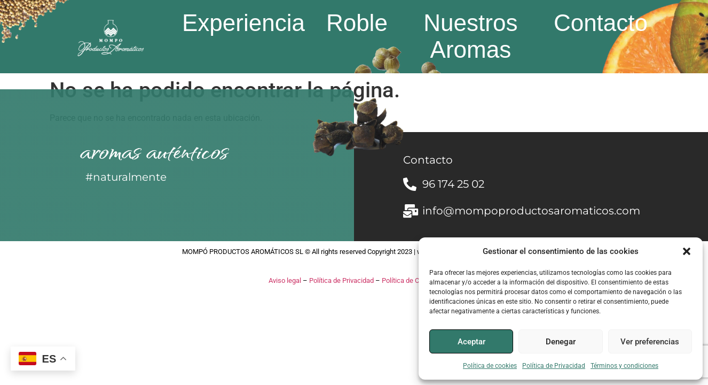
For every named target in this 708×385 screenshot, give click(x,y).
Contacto (601, 23)
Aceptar (471, 341)
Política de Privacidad (553, 365)
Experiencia (243, 23)
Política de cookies (490, 365)
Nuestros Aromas (470, 36)
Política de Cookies (410, 280)
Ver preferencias (649, 341)
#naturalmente (126, 177)
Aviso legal (285, 280)
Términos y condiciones (624, 365)
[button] (686, 251)
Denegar (561, 341)
